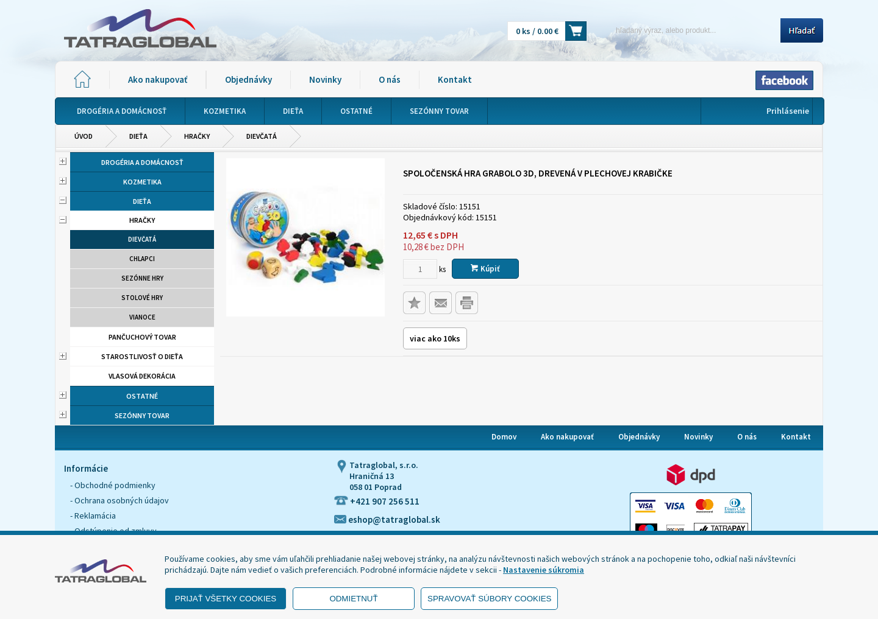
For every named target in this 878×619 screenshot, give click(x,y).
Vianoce (142, 317)
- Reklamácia (93, 515)
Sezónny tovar (142, 415)
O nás (390, 79)
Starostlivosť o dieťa (142, 356)
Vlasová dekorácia (142, 375)
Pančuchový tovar (142, 336)
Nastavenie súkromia (543, 569)
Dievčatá (261, 136)
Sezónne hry (142, 278)
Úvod (83, 136)
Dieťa (138, 136)
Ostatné (142, 395)
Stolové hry (142, 297)
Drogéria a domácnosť (142, 162)
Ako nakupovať (157, 79)
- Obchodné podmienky (112, 485)
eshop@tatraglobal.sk (387, 519)
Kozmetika (142, 181)
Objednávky (248, 79)
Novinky (325, 79)
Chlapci (142, 258)
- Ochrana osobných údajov (119, 500)
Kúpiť (485, 269)
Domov (503, 437)
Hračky (197, 136)
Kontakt (455, 79)
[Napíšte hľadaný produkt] (687, 30)
